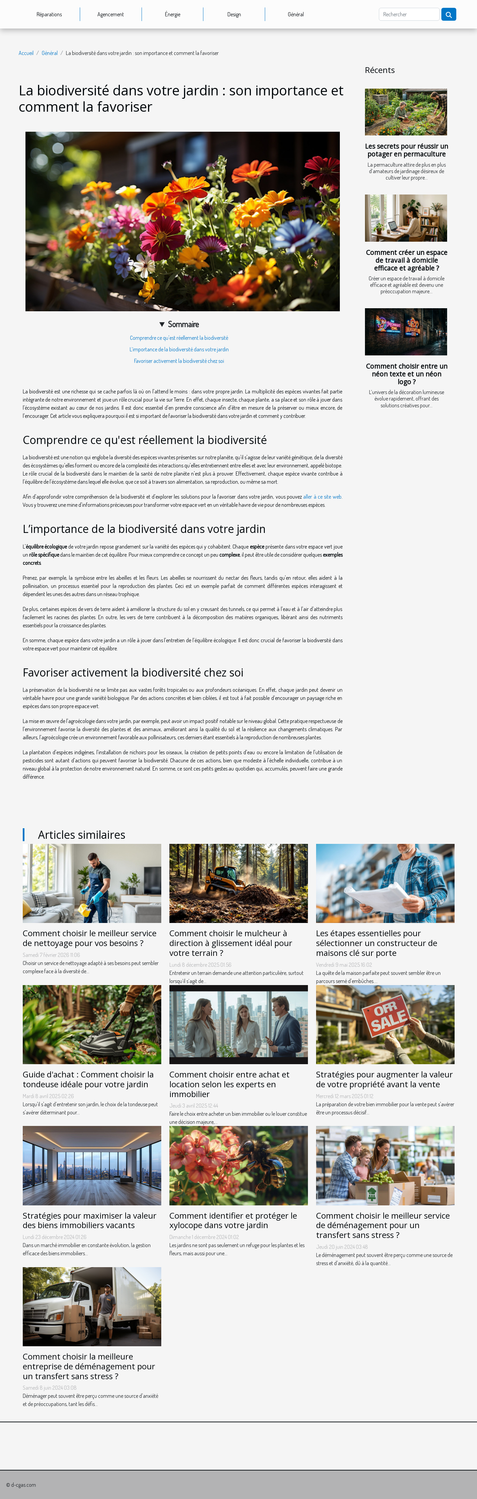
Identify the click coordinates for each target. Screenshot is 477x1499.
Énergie (172, 14)
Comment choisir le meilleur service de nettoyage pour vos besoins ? (90, 937)
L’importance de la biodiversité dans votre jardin (179, 349)
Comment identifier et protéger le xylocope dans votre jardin (233, 1220)
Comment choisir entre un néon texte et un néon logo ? (406, 374)
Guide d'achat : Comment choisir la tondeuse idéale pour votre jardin (88, 1079)
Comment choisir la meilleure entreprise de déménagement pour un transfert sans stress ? (89, 1366)
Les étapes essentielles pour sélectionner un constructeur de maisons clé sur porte (376, 942)
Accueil (26, 53)
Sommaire (183, 324)
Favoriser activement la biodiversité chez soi (179, 360)
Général (296, 14)
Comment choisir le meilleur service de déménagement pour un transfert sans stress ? (383, 1225)
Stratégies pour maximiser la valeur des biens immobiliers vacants (90, 1220)
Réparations (49, 14)
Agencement (110, 14)
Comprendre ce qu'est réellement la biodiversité (179, 337)
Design (234, 14)
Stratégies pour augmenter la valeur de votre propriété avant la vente (384, 1079)
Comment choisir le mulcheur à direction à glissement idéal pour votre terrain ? (230, 942)
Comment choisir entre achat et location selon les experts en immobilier (229, 1084)
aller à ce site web (322, 496)
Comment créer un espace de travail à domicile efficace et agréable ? (406, 260)
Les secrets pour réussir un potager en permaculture (406, 150)
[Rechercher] (409, 14)
